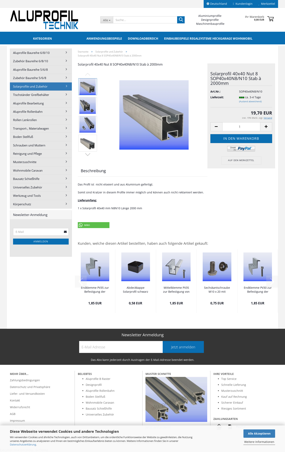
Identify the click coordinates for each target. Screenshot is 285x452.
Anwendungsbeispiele (104, 38)
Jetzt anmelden (183, 347)
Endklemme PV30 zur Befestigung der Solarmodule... (258, 290)
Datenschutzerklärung (23, 444)
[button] (93, 225)
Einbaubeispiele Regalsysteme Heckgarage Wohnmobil (208, 38)
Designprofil (94, 385)
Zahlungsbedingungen (25, 380)
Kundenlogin (243, 4)
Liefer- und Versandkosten (27, 394)
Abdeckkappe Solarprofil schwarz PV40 (135, 290)
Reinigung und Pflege (27, 154)
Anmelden (40, 241)
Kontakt (15, 400)
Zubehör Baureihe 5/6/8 (29, 78)
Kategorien (42, 38)
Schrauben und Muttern (29, 145)
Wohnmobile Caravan (28, 170)
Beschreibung (93, 170)
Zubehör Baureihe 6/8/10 (30, 61)
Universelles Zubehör (27, 187)
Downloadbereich (143, 38)
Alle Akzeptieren (259, 433)
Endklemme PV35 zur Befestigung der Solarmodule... (95, 290)
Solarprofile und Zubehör (30, 86)
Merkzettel (266, 4)
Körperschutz (22, 204)
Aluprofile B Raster (98, 379)
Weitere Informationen (259, 442)
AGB (12, 414)
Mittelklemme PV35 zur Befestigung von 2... (176, 290)
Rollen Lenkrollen (25, 120)
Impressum (17, 420)
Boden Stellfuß (23, 137)
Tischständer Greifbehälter (31, 95)
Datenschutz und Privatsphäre (30, 387)
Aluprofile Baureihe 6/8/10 (31, 53)
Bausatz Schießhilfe (26, 179)
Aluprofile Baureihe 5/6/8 (30, 70)
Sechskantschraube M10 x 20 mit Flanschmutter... (217, 290)
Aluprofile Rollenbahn (28, 112)
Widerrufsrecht (20, 407)
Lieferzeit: (217, 97)
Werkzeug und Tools (27, 196)
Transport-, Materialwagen (31, 128)
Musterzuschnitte (24, 162)
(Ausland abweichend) (250, 101)
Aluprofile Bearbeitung (28, 103)
